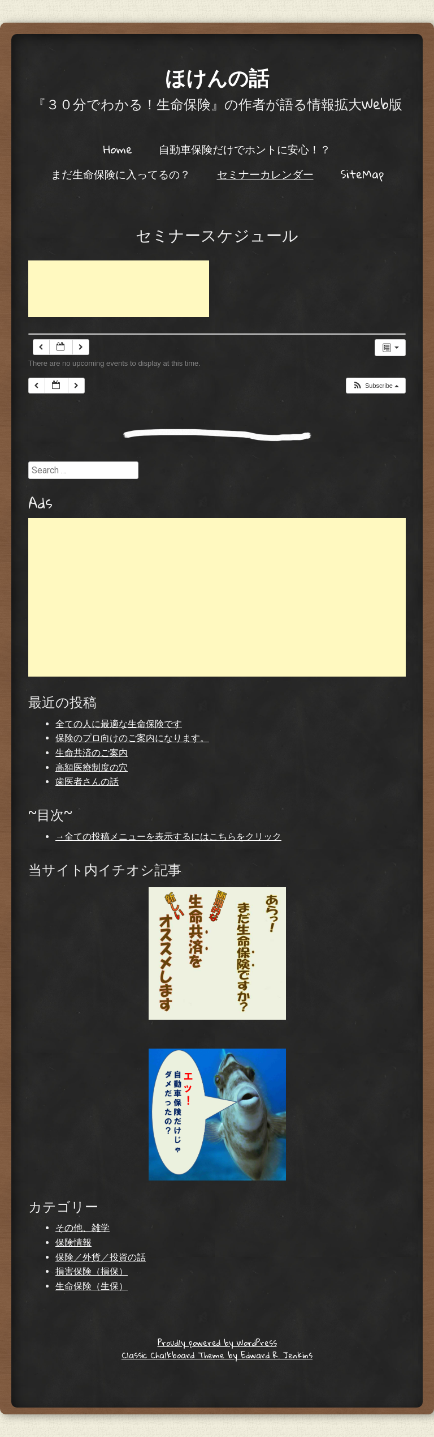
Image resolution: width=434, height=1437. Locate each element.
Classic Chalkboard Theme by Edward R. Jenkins (217, 1355)
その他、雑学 (82, 1227)
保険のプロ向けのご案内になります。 (132, 738)
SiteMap (362, 174)
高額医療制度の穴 (91, 767)
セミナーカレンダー (265, 174)
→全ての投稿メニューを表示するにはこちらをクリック (168, 836)
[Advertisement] (118, 288)
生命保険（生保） (91, 1286)
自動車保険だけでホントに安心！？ (245, 149)
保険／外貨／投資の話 (100, 1257)
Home (117, 149)
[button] (375, 386)
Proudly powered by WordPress (217, 1342)
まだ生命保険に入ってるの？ (120, 174)
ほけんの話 (217, 77)
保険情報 (73, 1242)
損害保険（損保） (91, 1271)
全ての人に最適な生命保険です (118, 723)
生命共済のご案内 (91, 752)
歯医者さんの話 (87, 781)
